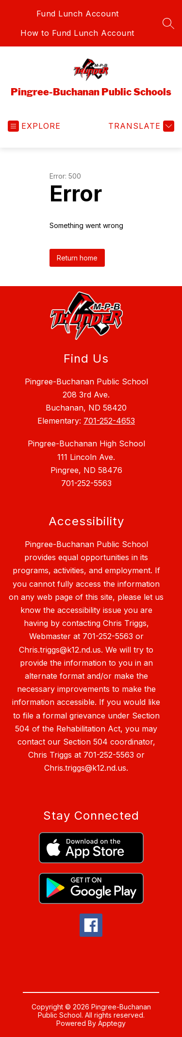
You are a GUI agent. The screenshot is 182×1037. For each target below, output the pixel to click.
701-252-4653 (109, 421)
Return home (77, 258)
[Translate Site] (140, 126)
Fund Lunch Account (77, 13)
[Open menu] (34, 126)
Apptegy (112, 1023)
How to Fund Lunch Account (77, 33)
